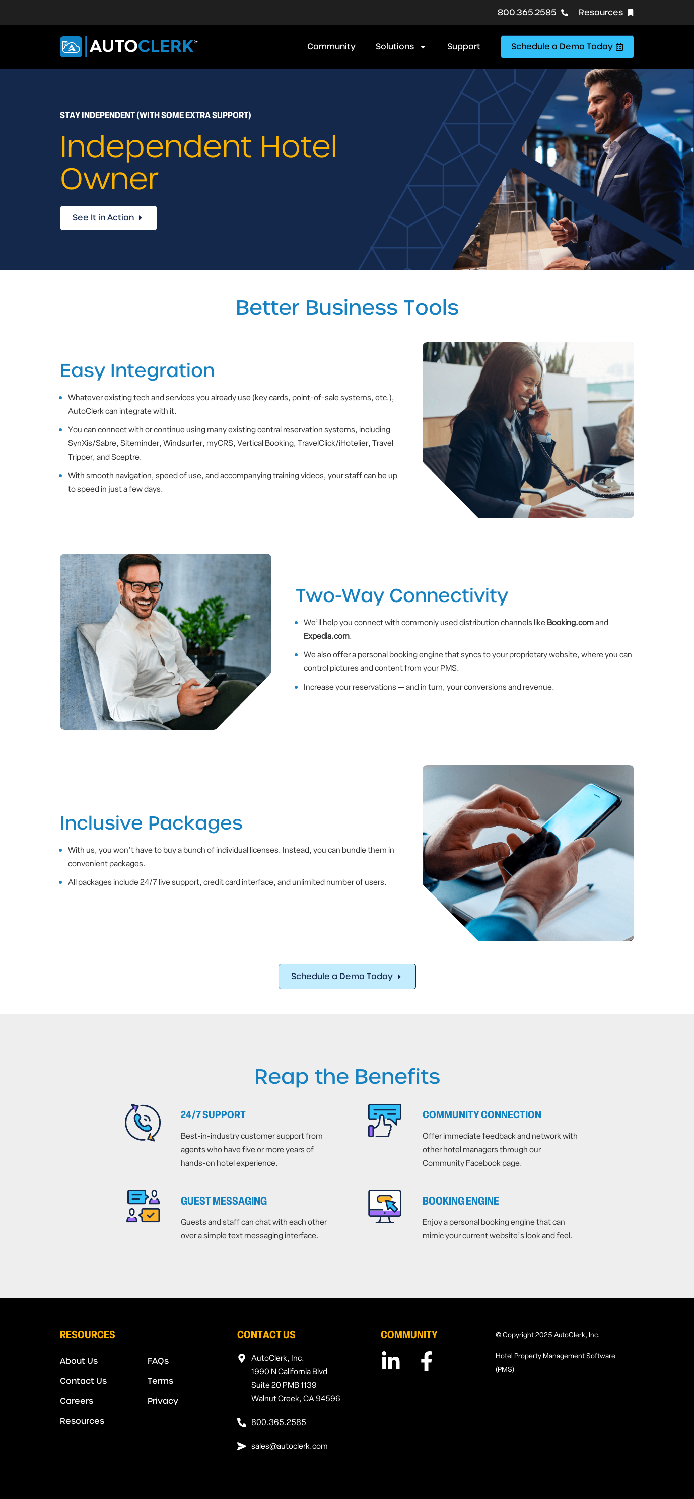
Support (463, 46)
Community (331, 46)
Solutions (401, 47)
